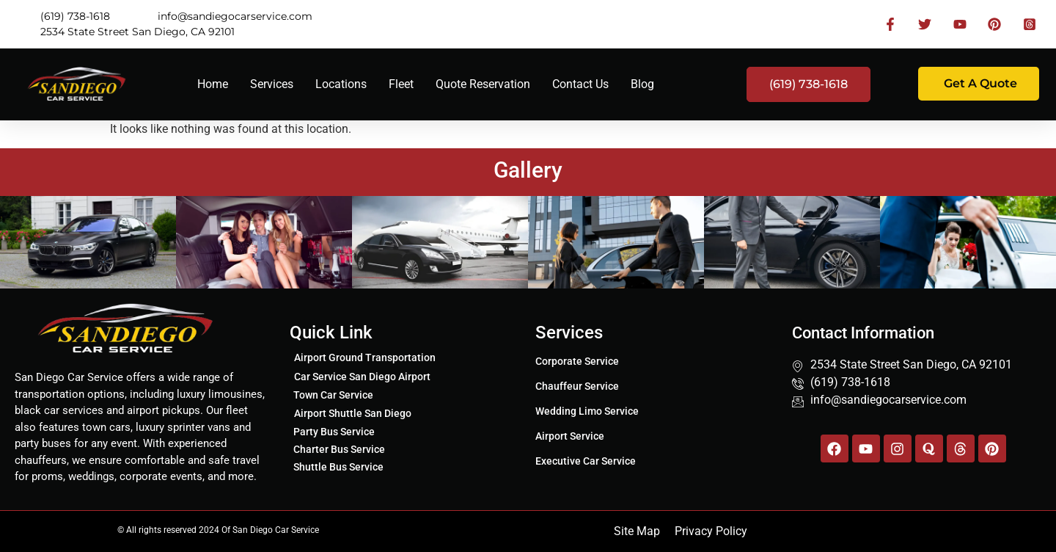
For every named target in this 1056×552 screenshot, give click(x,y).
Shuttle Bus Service (338, 467)
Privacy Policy (711, 531)
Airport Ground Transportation (365, 357)
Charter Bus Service (339, 449)
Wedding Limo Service (587, 411)
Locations (341, 84)
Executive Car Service (585, 461)
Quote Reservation (483, 84)
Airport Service (569, 436)
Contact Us (580, 84)
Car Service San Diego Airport (362, 376)
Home (212, 84)
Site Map (637, 531)
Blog (642, 84)
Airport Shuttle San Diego (352, 413)
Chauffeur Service (577, 386)
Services (271, 84)
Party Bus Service (334, 431)
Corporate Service (577, 361)
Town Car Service (333, 395)
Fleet (401, 84)
